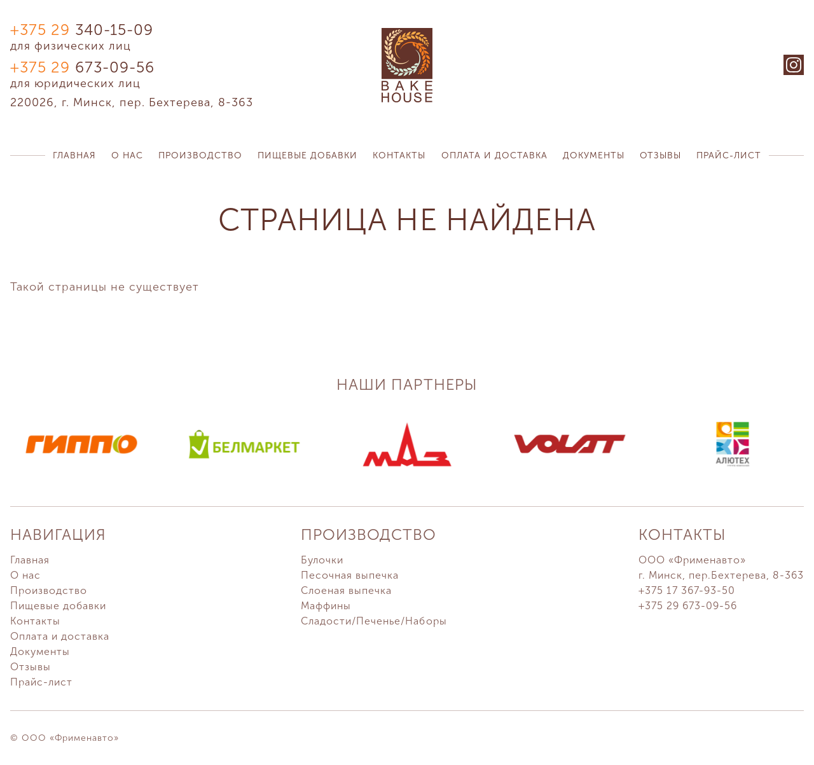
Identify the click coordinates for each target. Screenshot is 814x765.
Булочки (322, 560)
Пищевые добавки (307, 155)
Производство (200, 155)
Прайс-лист (728, 155)
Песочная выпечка (350, 575)
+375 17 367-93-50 (686, 590)
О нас (127, 155)
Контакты (399, 155)
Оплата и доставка (494, 155)
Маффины (326, 606)
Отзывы (660, 155)
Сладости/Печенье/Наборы (373, 621)
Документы (593, 155)
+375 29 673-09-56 (687, 606)
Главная (74, 155)
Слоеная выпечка (346, 590)
